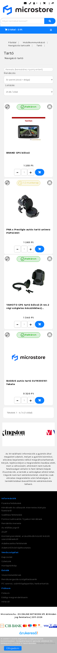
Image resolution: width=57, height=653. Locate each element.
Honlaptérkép (9, 565)
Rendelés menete (11, 523)
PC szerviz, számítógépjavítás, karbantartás (25, 583)
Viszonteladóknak (11, 575)
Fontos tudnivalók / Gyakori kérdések (22, 519)
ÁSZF (4, 532)
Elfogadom (12, 648)
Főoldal (12, 42)
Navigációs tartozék (19, 45)
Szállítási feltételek (12, 515)
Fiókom (6, 593)
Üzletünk (6, 561)
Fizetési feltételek (11, 503)
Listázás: (10, 85)
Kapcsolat (7, 557)
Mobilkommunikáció (34, 42)
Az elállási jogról (10, 527)
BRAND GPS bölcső (18, 152)
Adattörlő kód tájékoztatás (16, 547)
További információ (45, 643)
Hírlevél (6, 601)
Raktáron (28, 107)
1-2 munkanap (28, 183)
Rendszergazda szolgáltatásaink (19, 579)
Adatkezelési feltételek (14, 543)
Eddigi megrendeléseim (15, 597)
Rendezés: (10, 73)
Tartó (39, 45)
